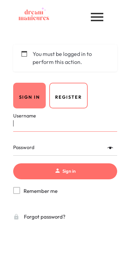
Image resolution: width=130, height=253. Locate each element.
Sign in (29, 97)
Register (68, 97)
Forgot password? (39, 216)
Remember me (41, 191)
